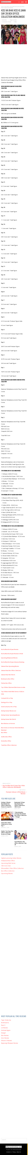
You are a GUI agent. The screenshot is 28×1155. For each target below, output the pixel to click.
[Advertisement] (14, 60)
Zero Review (5, 1038)
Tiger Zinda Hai (6, 1020)
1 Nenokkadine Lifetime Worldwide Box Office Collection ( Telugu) (20, 814)
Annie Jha (4, 20)
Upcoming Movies (7, 873)
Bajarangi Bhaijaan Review (9, 1043)
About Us (19, 1152)
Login (22, 2)
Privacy (14, 1152)
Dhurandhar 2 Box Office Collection (12, 868)
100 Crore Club (6, 866)
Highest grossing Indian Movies (11, 858)
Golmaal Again (5, 1030)
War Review (5, 1035)
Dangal (3, 1033)
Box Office (7, 6)
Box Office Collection (7, 871)
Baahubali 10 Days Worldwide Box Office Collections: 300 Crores (19, 805)
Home (2, 6)
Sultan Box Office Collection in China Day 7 (6, 824)
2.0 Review (4, 1028)
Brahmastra (5, 1023)
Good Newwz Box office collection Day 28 (20, 843)
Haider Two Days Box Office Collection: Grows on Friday (7, 832)
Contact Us (9, 1152)
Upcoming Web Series (8, 863)
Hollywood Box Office (8, 861)
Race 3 (3, 1025)
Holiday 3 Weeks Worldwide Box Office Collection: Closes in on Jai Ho (6, 805)
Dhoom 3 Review (6, 1040)
